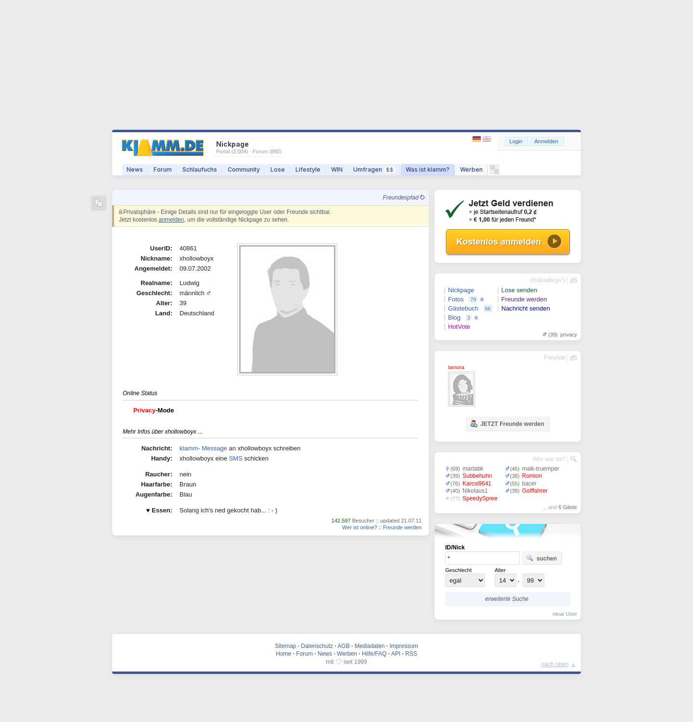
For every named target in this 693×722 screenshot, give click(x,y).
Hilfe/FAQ (374, 653)
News (135, 169)
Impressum (403, 646)
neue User (564, 614)
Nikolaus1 (475, 490)
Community (244, 169)
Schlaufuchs (199, 169)
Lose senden (519, 290)
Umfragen (374, 169)
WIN (337, 169)
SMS (236, 458)
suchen (541, 558)
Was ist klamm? (427, 169)
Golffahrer (535, 490)
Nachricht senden (525, 308)
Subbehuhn (477, 476)
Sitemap (285, 646)
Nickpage (461, 290)
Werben (471, 169)
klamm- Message (203, 448)
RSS (411, 653)
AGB (343, 646)
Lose (277, 169)
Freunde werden (402, 527)
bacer (529, 483)
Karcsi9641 (476, 483)
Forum (163, 169)
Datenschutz (317, 646)
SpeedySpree (480, 498)
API (395, 653)
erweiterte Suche (506, 599)
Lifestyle (308, 169)
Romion (532, 476)
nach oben (554, 664)
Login (516, 141)
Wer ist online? (359, 527)
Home (283, 653)
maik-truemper (540, 468)
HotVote (459, 326)
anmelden (171, 219)
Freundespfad (403, 197)
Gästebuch (463, 308)
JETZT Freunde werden (507, 423)
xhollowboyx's (547, 280)
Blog (454, 317)
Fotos (456, 299)
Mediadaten (370, 646)
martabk (472, 468)
